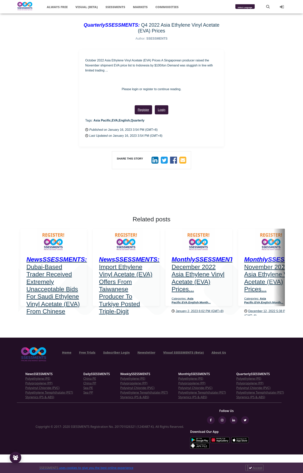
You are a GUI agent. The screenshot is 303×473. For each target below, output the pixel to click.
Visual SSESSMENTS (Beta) (183, 352)
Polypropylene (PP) (38, 383)
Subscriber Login (116, 352)
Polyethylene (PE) (37, 378)
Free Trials (87, 352)
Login (161, 109)
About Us (218, 352)
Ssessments (115, 7)
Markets (140, 7)
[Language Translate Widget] (250, 7)
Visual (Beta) (86, 7)
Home (66, 352)
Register (143, 109)
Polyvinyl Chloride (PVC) (42, 388)
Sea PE (88, 388)
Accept (255, 468)
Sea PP (88, 392)
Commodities (167, 7)
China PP (89, 383)
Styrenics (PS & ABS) (39, 397)
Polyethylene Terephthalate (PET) (49, 392)
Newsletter (146, 352)
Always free (57, 7)
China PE (89, 378)
